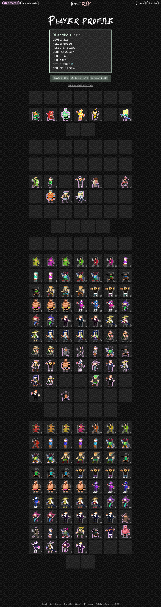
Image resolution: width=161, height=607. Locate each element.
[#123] (77, 35)
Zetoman (99, 77)
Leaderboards (29, 3)
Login (141, 3)
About (78, 603)
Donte (61, 77)
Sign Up (152, 3)
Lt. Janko (79, 77)
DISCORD (13, 3)
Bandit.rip (47, 603)
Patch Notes (102, 603)
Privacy (88, 603)
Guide (58, 603)
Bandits (68, 603)
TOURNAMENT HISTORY (80, 85)
